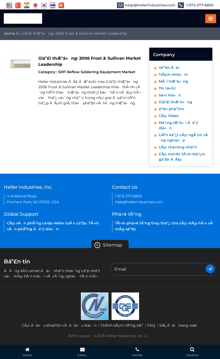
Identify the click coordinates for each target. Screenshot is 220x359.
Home (9, 33)
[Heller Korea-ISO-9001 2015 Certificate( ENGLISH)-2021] (94, 305)
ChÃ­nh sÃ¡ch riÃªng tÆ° (122, 325)
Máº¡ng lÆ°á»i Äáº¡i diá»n (178, 125)
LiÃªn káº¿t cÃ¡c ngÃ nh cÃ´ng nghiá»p (183, 138)
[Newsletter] (210, 268)
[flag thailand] (53, 5)
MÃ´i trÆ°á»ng (173, 81)
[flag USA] (9, 5)
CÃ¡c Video (169, 115)
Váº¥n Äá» (170, 67)
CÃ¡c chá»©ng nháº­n (178, 147)
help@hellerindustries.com (146, 5)
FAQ (151, 325)
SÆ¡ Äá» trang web (178, 325)
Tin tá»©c (167, 88)
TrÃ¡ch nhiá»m (173, 74)
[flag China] (18, 5)
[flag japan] (35, 5)
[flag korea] (44, 5)
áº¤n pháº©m (171, 109)
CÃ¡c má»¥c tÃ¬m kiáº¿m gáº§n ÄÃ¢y (182, 157)
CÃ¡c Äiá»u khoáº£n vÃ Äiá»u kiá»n (59, 325)
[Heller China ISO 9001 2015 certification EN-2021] (125, 305)
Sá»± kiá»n (170, 95)
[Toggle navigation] (210, 18)
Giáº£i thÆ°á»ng (175, 102)
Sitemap (108, 245)
